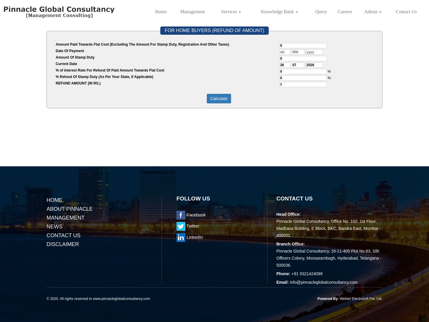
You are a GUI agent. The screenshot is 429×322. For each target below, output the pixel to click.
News (54, 227)
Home (161, 11)
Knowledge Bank (279, 11)
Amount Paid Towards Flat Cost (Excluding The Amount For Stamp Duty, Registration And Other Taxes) (142, 44)
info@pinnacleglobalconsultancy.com (324, 282)
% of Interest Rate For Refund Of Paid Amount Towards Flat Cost (110, 70)
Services (231, 11)
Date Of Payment (70, 51)
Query (321, 11)
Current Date (66, 64)
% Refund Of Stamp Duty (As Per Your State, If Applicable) (104, 77)
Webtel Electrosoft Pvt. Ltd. (361, 299)
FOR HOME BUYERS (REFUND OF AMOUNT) (214, 30)
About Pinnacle (70, 209)
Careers (345, 11)
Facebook (191, 215)
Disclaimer (63, 244)
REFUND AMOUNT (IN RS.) (78, 83)
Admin (373, 11)
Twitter (187, 226)
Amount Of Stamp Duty (75, 57)
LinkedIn (189, 237)
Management (192, 11)
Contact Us (406, 11)
